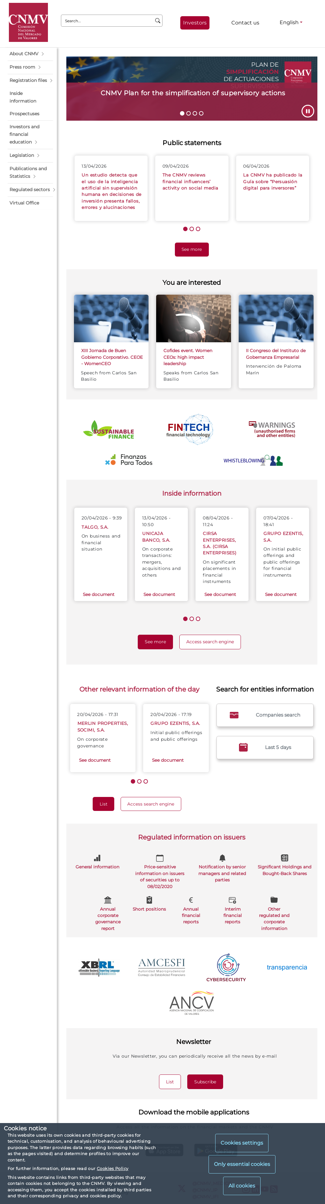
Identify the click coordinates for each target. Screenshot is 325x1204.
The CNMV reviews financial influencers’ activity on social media (190, 181)
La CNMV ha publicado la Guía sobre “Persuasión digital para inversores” (272, 181)
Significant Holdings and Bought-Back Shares (284, 864)
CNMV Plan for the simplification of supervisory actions (193, 93)
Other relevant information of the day (139, 689)
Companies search (265, 715)
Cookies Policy (112, 1168)
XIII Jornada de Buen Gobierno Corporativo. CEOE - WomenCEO (112, 357)
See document (99, 594)
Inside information (192, 493)
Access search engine (213, 641)
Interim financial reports (232, 909)
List (107, 803)
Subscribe (208, 1081)
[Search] (157, 21)
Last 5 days (265, 747)
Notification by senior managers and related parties (222, 867)
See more (195, 249)
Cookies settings (242, 1143)
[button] (30, 54)
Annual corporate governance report (108, 913)
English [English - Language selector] (289, 22)
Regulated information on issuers (191, 837)
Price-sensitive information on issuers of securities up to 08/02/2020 (159, 871)
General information (97, 861)
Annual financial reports (191, 909)
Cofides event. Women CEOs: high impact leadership (187, 357)
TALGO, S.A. (95, 527)
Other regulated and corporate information (274, 913)
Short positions (149, 903)
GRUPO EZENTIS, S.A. (175, 723)
